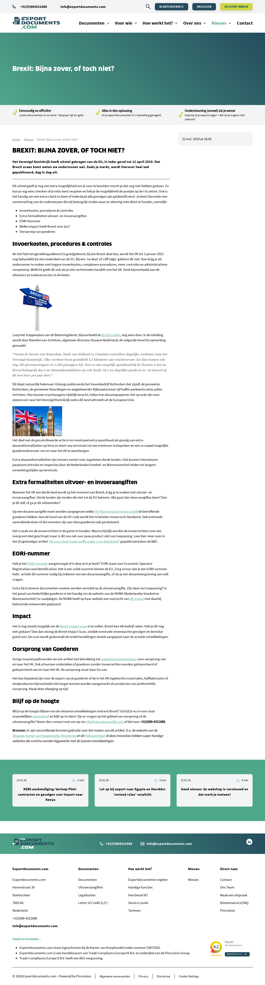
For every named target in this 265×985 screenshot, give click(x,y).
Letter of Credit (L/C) (93, 902)
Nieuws (219, 23)
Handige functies (140, 887)
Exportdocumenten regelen (148, 879)
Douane (18, 735)
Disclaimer (163, 976)
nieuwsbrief (40, 716)
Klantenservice (171, 6)
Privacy (143, 976)
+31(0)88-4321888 (24, 918)
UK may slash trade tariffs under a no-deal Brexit (84, 541)
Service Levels (138, 902)
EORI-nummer (37, 563)
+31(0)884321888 (29, 6)
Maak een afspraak (233, 895)
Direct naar (229, 869)
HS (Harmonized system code (115, 511)
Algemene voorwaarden (115, 976)
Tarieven (134, 910)
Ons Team (227, 887)
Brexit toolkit (110, 335)
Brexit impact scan (73, 626)
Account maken (236, 6)
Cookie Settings (189, 976)
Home (16, 139)
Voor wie (123, 23)
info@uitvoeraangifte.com (105, 721)
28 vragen (137, 598)
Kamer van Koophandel (42, 735)
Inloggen (204, 6)
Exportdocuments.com (30, 869)
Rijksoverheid (94, 735)
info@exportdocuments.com (83, 6)
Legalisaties (86, 895)
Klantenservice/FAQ (234, 902)
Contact (245, 23)
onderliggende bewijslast (119, 659)
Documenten (92, 23)
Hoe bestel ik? (138, 895)
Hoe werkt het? (158, 23)
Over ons (192, 23)
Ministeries (68, 735)
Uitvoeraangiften (90, 887)
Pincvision (227, 910)
